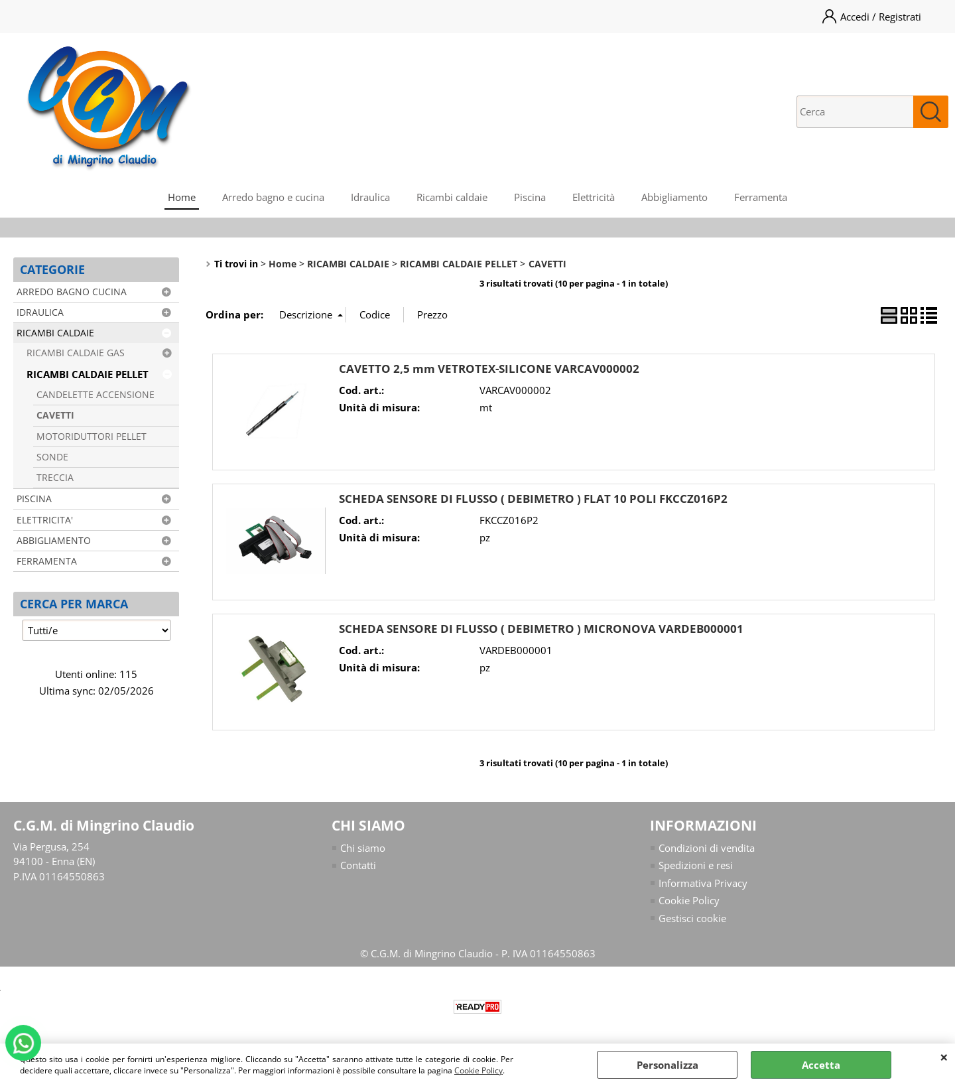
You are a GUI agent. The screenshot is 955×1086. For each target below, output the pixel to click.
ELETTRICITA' (45, 520)
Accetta (821, 1064)
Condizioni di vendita (707, 847)
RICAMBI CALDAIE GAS (76, 353)
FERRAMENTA (47, 561)
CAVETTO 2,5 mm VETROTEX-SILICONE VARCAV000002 (489, 368)
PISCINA (34, 499)
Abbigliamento (674, 197)
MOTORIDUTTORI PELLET (91, 436)
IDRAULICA (40, 312)
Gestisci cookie (692, 918)
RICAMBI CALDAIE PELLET (88, 374)
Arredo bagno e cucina (273, 197)
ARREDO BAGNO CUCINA (72, 292)
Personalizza (667, 1064)
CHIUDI (944, 1056)
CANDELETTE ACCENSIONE (95, 395)
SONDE (52, 457)
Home (182, 197)
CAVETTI (55, 415)
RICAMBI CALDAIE (55, 333)
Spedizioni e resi (696, 865)
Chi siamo (362, 847)
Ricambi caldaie (451, 197)
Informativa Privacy (703, 883)
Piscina (530, 197)
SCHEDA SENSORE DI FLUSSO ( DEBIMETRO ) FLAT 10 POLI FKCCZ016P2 (533, 498)
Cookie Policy (478, 1070)
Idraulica (370, 197)
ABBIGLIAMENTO (54, 541)
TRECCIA (55, 478)
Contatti (358, 865)
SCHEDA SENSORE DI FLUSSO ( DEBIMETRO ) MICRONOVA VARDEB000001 (541, 628)
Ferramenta (760, 197)
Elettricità (593, 197)
